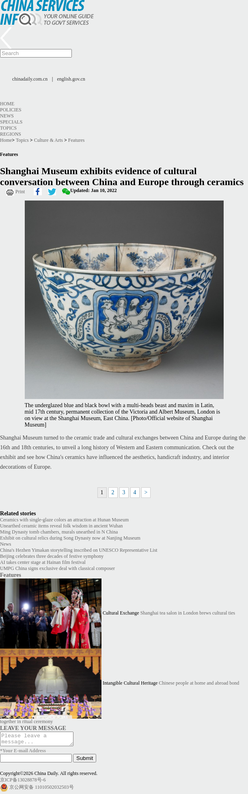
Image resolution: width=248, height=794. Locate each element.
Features (76, 140)
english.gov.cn (71, 79)
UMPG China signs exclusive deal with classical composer (57, 568)
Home (7, 104)
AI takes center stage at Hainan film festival (43, 562)
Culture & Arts (48, 140)
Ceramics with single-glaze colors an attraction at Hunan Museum (64, 520)
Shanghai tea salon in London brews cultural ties (187, 613)
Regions (10, 134)
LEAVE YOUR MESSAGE (33, 728)
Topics (8, 128)
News (7, 116)
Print (20, 191)
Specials (11, 122)
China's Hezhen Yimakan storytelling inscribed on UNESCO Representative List (78, 550)
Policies (11, 110)
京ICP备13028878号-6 (23, 782)
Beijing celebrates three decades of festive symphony (52, 556)
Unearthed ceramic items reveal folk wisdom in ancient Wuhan (61, 526)
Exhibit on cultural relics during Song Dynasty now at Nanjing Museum (70, 538)
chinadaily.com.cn (29, 79)
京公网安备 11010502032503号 (41, 789)
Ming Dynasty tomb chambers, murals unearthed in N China (59, 532)
